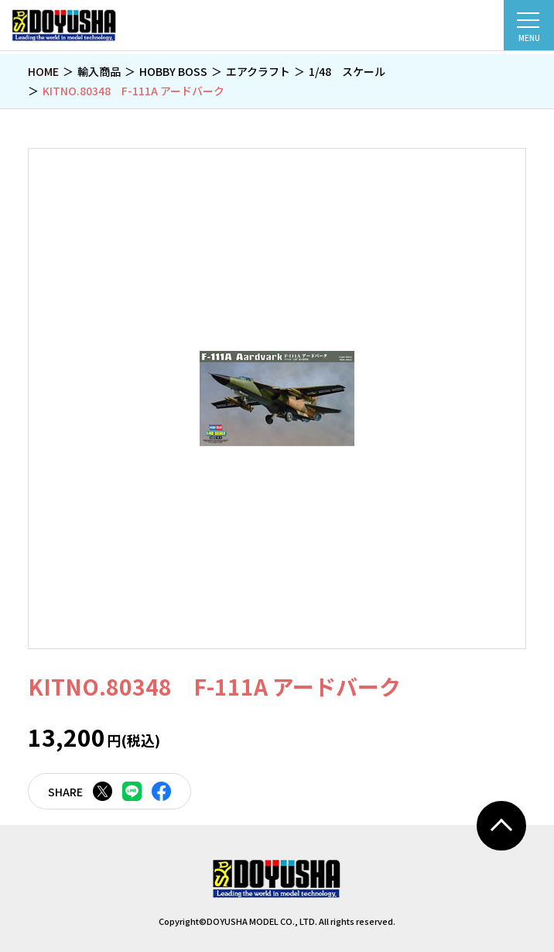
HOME (43, 71)
